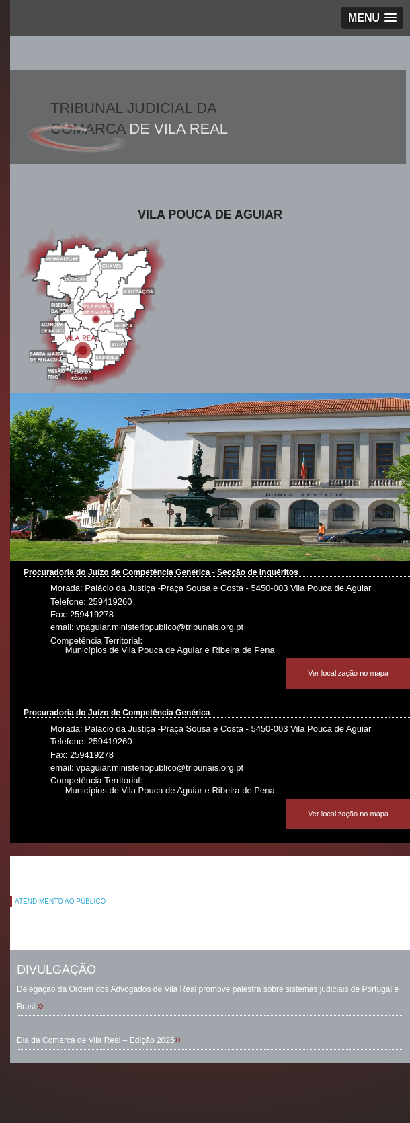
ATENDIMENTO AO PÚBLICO (60, 901)
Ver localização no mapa (348, 673)
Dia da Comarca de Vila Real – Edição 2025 (96, 1040)
